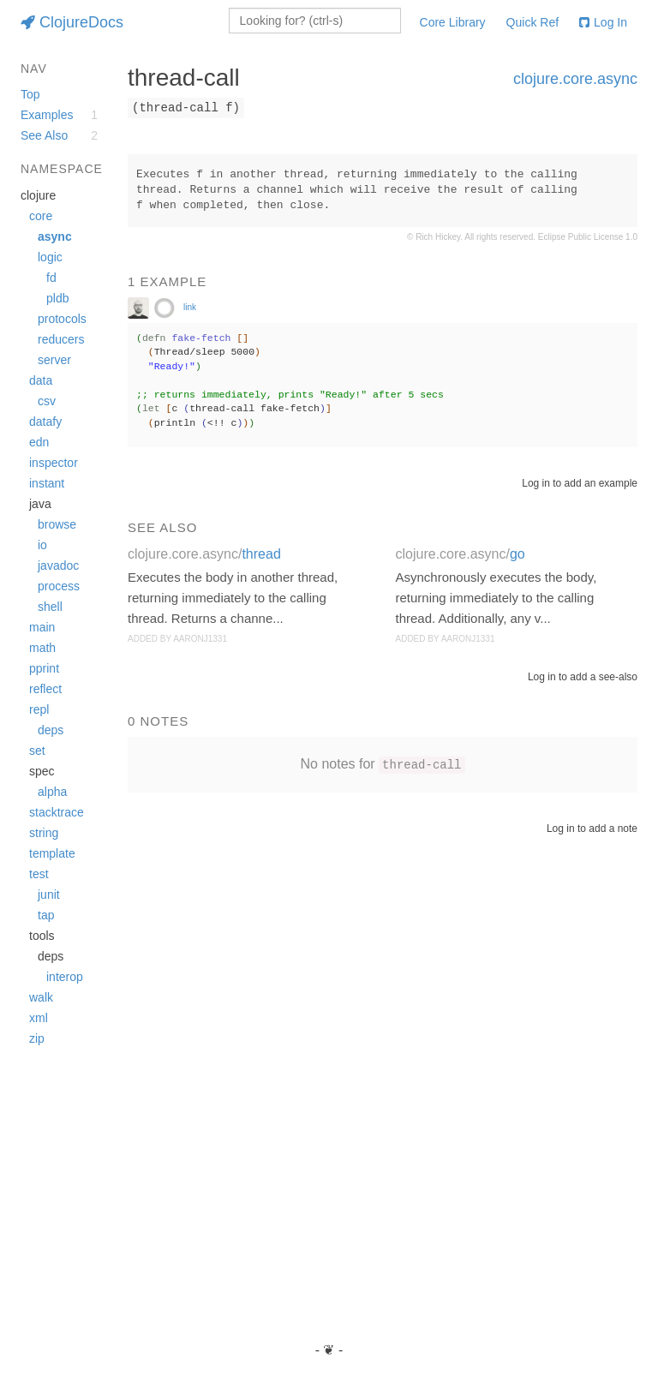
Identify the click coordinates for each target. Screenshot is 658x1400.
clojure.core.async (575, 78)
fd (51, 277)
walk (41, 997)
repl (39, 709)
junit (49, 894)
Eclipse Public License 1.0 (587, 237)
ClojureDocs (72, 22)
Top (30, 94)
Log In (603, 22)
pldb (57, 298)
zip (37, 1038)
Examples (47, 115)
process (59, 586)
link (189, 307)
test (39, 874)
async (55, 236)
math (42, 648)
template (52, 853)
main (42, 627)
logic (50, 257)
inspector (53, 463)
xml (38, 1018)
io (42, 545)
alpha (52, 792)
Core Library (453, 22)
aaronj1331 (200, 638)
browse (57, 524)
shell (50, 606)
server (54, 360)
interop (64, 977)
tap (46, 915)
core (40, 216)
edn (39, 442)
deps (50, 730)
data (40, 380)
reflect (45, 689)
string (43, 833)
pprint (44, 668)
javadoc (58, 565)
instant (46, 483)
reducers (61, 339)
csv (47, 401)
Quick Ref (532, 22)
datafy (45, 421)
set (37, 750)
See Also (44, 135)
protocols (62, 319)
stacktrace (56, 812)
